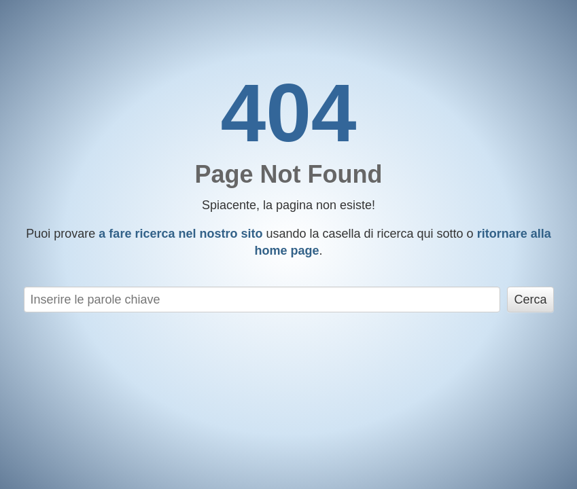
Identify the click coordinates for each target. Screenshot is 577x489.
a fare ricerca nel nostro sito (180, 233)
